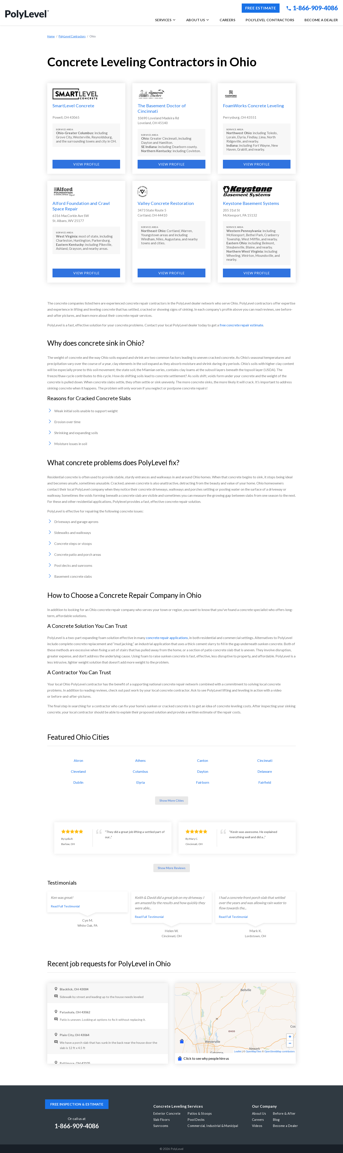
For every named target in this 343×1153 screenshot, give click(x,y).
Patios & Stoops (199, 1113)
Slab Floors (161, 1119)
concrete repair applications (167, 637)
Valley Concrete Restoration (166, 203)
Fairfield (264, 782)
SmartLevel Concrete (73, 105)
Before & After (284, 1113)
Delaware (264, 771)
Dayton (202, 771)
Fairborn (202, 782)
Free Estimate (260, 8)
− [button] (290, 1043)
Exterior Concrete (167, 1113)
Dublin (78, 782)
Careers (227, 20)
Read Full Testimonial (65, 906)
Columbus (140, 771)
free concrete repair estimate (241, 325)
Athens (140, 760)
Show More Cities (171, 800)
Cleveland (78, 771)
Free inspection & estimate (76, 1104)
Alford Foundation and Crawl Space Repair (81, 206)
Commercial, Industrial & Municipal (212, 1126)
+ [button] (290, 1037)
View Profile (86, 164)
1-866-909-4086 (312, 8)
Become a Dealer (321, 20)
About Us (197, 20)
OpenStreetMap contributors (279, 1051)
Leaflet (237, 1051)
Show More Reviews (172, 868)
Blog (276, 1119)
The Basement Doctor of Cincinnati (162, 108)
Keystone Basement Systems (251, 203)
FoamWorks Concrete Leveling (253, 105)
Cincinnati (264, 760)
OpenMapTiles (253, 1051)
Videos (257, 1126)
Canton (202, 760)
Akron (78, 760)
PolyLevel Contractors (270, 20)
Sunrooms (160, 1126)
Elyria (140, 782)
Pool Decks (196, 1119)
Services (165, 20)
